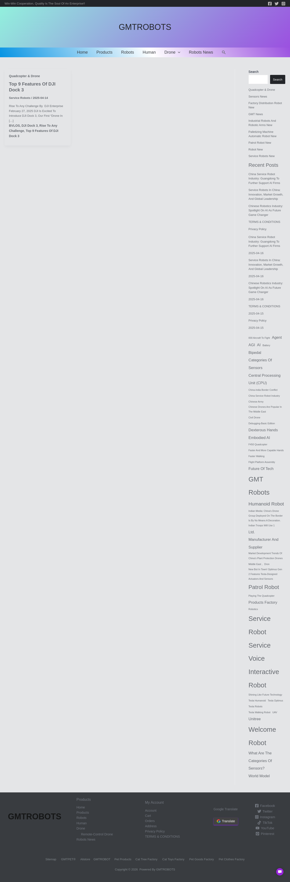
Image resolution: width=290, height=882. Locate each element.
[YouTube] (265, 828)
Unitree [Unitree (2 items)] (255, 719)
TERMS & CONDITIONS (265, 222)
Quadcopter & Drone (24, 76)
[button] (279, 871)
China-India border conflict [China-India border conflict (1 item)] (263, 390)
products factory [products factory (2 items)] (263, 602)
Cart (148, 816)
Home (83, 52)
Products (105, 52)
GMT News (256, 114)
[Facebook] (270, 4)
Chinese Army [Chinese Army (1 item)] (256, 401)
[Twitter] (277, 4)
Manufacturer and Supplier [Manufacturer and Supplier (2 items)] (263, 543)
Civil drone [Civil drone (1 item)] (254, 417)
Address (151, 826)
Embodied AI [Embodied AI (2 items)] (259, 438)
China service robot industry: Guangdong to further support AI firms (265, 178)
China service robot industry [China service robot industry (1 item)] (264, 395)
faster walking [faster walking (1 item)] (257, 456)
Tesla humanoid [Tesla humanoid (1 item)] (257, 700)
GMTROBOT (101, 859)
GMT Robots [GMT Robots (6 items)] (259, 485)
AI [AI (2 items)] (259, 345)
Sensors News (258, 96)
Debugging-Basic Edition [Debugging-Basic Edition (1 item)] (262, 423)
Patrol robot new (260, 142)
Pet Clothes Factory (231, 859)
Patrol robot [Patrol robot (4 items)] (264, 587)
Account (151, 810)
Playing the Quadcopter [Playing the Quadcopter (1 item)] (262, 595)
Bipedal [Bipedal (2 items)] (255, 352)
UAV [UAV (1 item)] (274, 712)
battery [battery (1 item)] (266, 345)
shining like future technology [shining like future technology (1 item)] (265, 694)
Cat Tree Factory (146, 859)
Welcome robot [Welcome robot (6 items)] (262, 736)
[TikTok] (264, 823)
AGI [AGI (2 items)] (252, 345)
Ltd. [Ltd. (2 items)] (252, 532)
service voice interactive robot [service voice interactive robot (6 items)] (264, 665)
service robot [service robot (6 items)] (260, 625)
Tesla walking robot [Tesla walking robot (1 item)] (260, 712)
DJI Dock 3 (30, 125)
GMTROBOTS (145, 27)
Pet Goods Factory (201, 859)
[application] (177, 52)
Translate (226, 821)
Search (254, 72)
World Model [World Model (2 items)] (259, 776)
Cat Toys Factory (173, 859)
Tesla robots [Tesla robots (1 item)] (256, 706)
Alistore (85, 859)
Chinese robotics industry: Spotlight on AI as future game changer (266, 210)
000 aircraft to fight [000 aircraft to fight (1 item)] (259, 337)
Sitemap (50, 859)
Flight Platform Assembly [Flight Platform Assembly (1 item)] (262, 462)
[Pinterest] (265, 834)
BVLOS (14, 125)
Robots (127, 52)
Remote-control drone (97, 834)
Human (149, 52)
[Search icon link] (223, 52)
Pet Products (122, 859)
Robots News (200, 52)
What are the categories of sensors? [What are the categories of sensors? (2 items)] (260, 760)
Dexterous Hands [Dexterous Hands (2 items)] (263, 430)
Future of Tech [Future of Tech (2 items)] (261, 469)
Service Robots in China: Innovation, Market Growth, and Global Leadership (266, 194)
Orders (150, 821)
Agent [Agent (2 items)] (277, 337)
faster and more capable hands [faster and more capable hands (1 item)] (266, 450)
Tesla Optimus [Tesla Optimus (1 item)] (275, 700)
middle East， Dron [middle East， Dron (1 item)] (259, 564)
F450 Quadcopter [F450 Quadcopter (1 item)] (258, 444)
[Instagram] (283, 4)
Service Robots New (262, 156)
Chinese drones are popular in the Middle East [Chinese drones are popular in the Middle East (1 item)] (265, 409)
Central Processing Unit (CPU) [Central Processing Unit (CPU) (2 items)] (265, 379)
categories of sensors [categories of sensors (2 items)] (260, 364)
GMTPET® (68, 859)
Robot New (256, 149)
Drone (172, 52)
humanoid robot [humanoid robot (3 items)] (266, 503)
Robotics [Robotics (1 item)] (253, 609)
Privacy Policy (258, 229)
